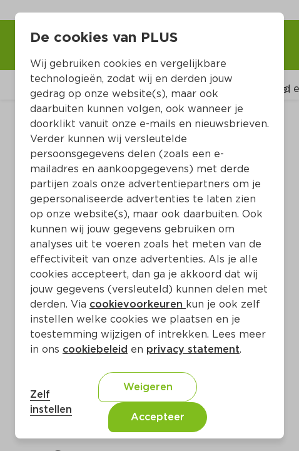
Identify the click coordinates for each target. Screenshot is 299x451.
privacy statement (193, 349)
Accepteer (158, 417)
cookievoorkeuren (137, 304)
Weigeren (148, 387)
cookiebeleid (95, 349)
